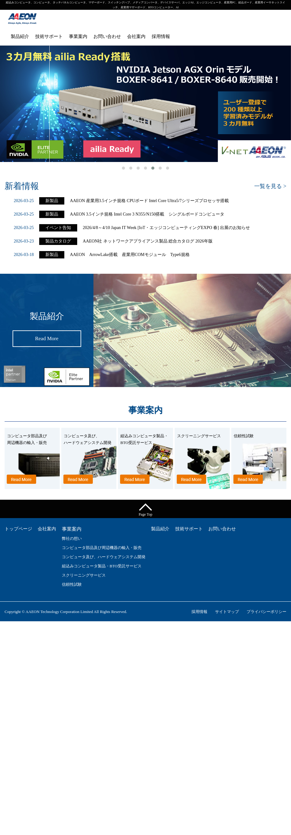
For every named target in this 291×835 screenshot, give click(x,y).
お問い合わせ (107, 36)
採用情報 (161, 36)
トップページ (18, 528)
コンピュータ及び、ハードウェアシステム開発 (104, 557)
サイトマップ (227, 611)
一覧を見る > (270, 186)
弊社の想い (72, 538)
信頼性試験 (72, 584)
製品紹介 (20, 36)
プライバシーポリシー (266, 611)
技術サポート (49, 36)
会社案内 (136, 36)
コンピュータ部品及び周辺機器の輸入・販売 (102, 547)
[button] (123, 168)
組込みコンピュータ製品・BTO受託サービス (102, 566)
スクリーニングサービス (84, 575)
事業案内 (78, 36)
